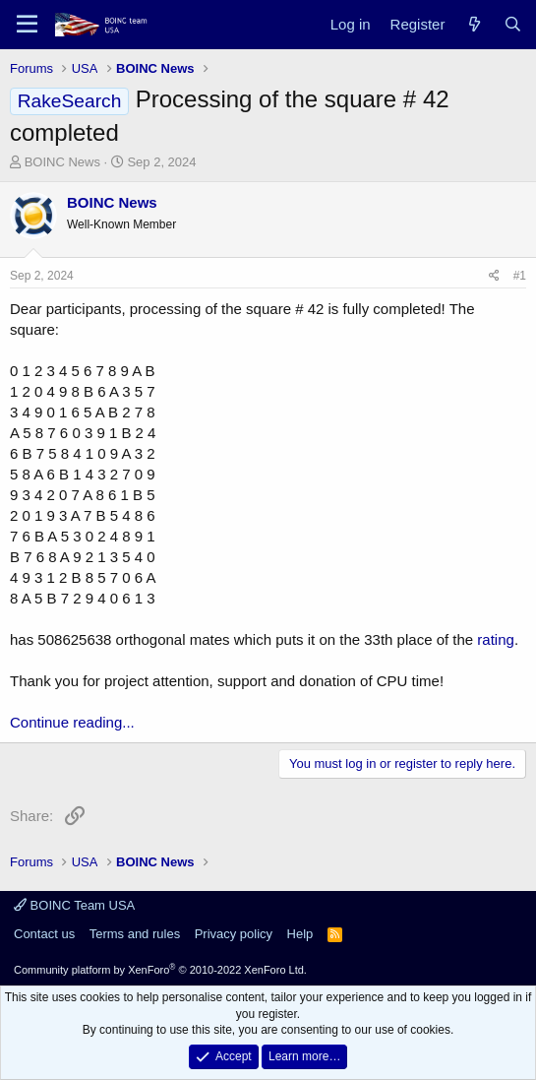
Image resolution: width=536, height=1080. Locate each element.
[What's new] (473, 24)
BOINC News (62, 162)
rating (495, 639)
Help (300, 933)
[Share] (494, 276)
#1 (519, 276)
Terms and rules (134, 933)
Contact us (44, 933)
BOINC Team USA (74, 905)
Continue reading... (72, 722)
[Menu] (27, 24)
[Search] (513, 24)
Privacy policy (233, 933)
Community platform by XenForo (160, 970)
